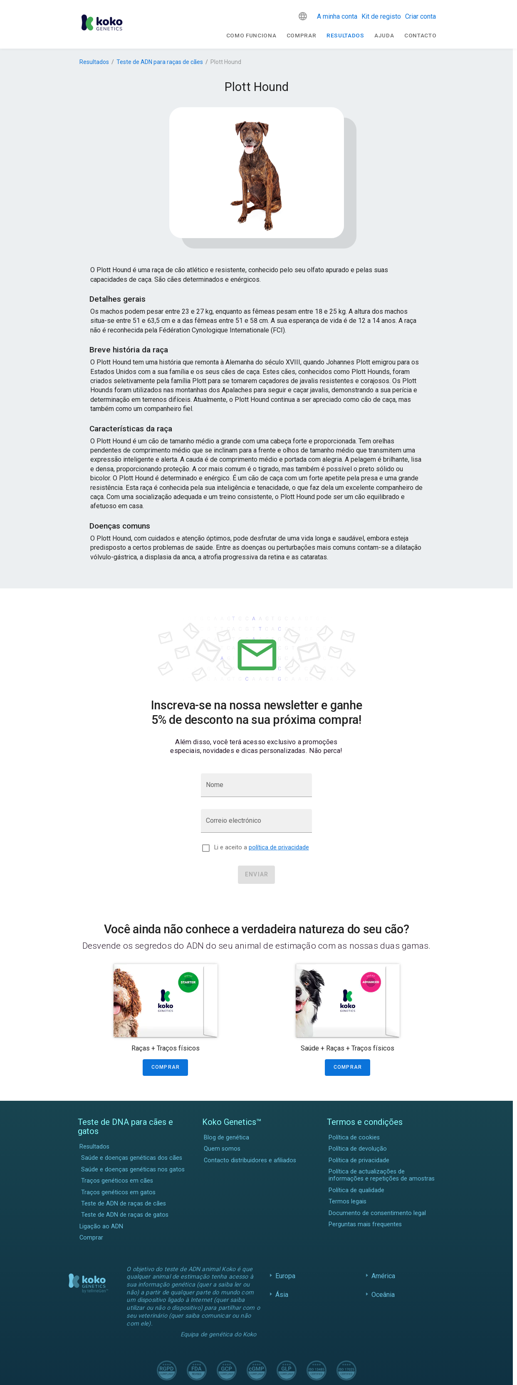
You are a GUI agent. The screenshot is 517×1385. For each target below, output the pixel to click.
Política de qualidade (356, 1190)
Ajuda (384, 35)
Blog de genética (226, 1137)
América (383, 1276)
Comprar (302, 35)
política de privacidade (279, 847)
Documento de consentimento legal (377, 1213)
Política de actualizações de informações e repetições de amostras (382, 1175)
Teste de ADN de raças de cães (123, 1203)
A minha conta (337, 16)
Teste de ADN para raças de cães (159, 62)
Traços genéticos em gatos (118, 1192)
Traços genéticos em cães (117, 1180)
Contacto (420, 35)
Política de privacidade (359, 1160)
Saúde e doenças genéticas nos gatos (133, 1169)
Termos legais (347, 1201)
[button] (303, 16)
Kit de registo (381, 16)
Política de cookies (354, 1137)
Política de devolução (358, 1148)
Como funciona (251, 35)
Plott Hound (225, 62)
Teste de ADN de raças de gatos (124, 1214)
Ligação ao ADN (101, 1226)
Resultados (345, 35)
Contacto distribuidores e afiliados (250, 1160)
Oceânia (383, 1295)
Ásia (282, 1295)
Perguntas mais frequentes (365, 1224)
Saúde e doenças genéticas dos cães (131, 1157)
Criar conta (420, 16)
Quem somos (222, 1148)
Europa (285, 1276)
